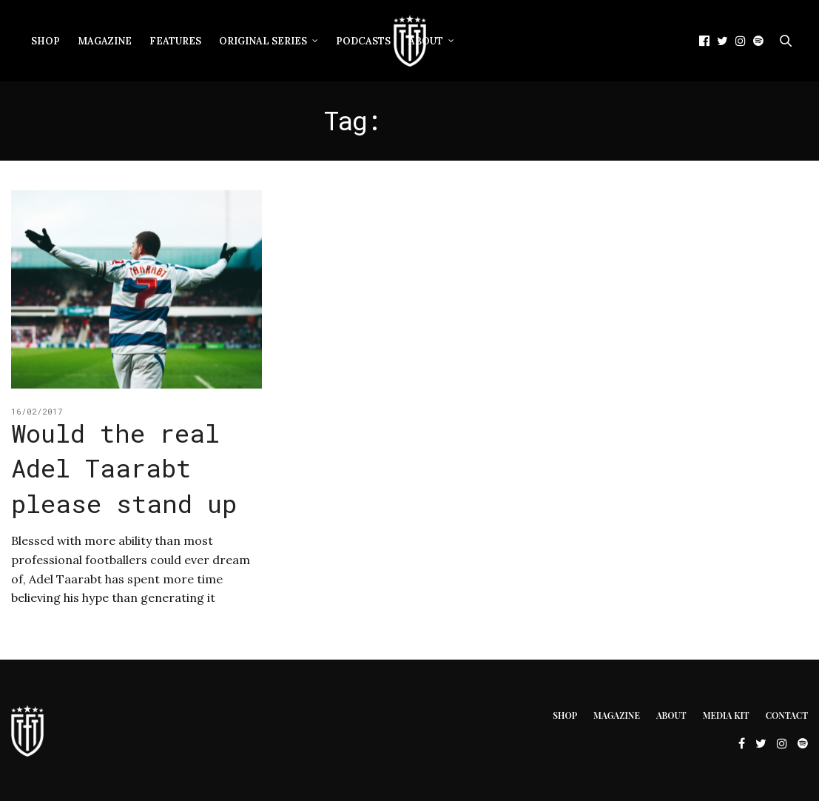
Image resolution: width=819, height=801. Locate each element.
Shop (45, 41)
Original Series (263, 41)
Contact (787, 715)
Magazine (105, 41)
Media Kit (726, 715)
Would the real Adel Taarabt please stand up (124, 468)
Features (175, 41)
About (425, 41)
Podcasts (363, 41)
